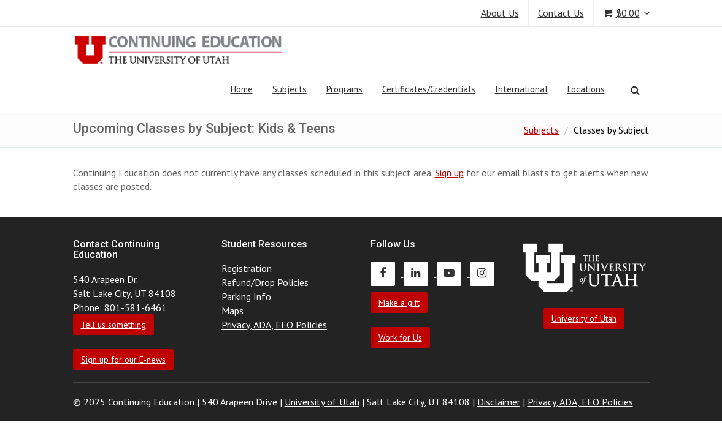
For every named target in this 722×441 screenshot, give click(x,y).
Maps (232, 310)
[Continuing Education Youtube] (453, 273)
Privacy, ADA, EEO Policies (274, 324)
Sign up (449, 173)
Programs (344, 89)
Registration (246, 268)
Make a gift (399, 302)
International (521, 89)
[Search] (635, 90)
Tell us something (113, 324)
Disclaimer (498, 402)
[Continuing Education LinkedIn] (420, 273)
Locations (586, 89)
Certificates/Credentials (428, 89)
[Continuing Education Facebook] (387, 273)
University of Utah (583, 318)
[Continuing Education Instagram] (485, 273)
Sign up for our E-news (123, 359)
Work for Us (400, 337)
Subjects (289, 89)
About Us (500, 13)
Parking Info (246, 296)
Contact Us (561, 13)
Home (242, 89)
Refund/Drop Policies (265, 282)
